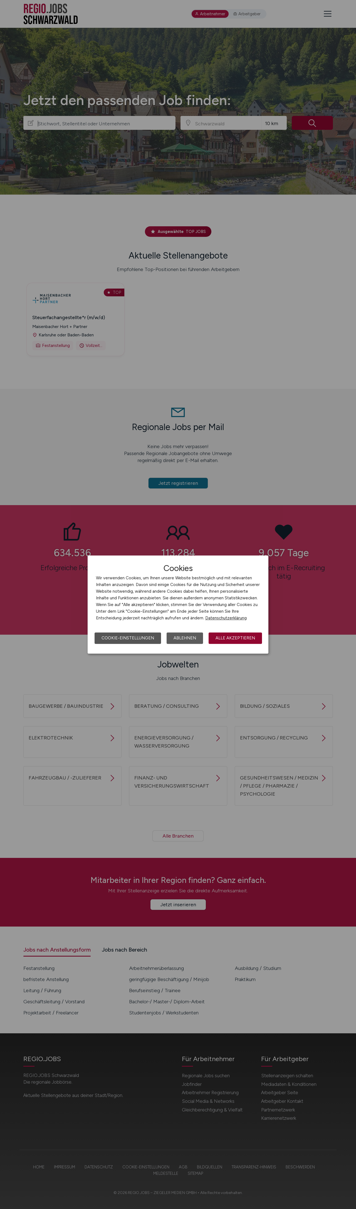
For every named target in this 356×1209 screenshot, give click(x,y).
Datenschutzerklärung (226, 617)
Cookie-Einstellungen (128, 638)
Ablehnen (185, 638)
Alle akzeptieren (235, 638)
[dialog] (178, 604)
